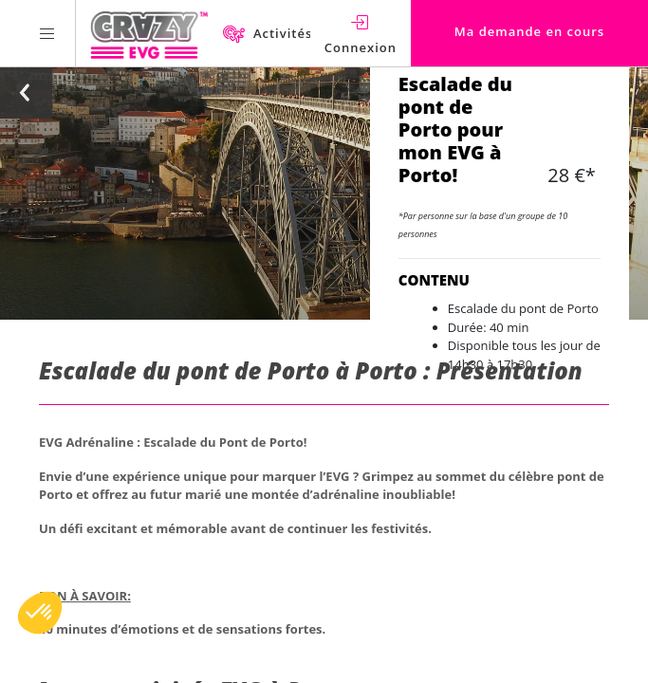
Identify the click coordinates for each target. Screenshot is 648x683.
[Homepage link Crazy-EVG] (149, 33)
